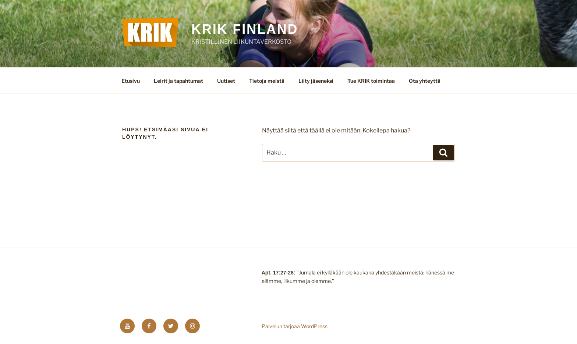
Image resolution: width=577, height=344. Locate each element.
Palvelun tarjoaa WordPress (295, 326)
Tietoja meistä (266, 81)
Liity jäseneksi (315, 81)
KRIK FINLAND (244, 29)
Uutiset (226, 81)
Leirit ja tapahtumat (178, 81)
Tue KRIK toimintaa (371, 81)
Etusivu (130, 81)
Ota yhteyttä (424, 81)
